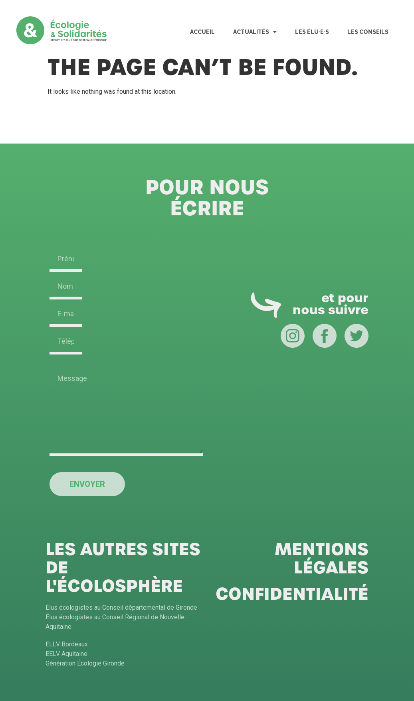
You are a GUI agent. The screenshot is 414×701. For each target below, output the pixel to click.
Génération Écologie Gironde (85, 663)
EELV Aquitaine (66, 654)
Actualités (255, 32)
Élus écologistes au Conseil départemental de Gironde (121, 607)
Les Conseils (367, 32)
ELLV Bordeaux (67, 644)
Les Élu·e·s (312, 32)
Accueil (202, 32)
